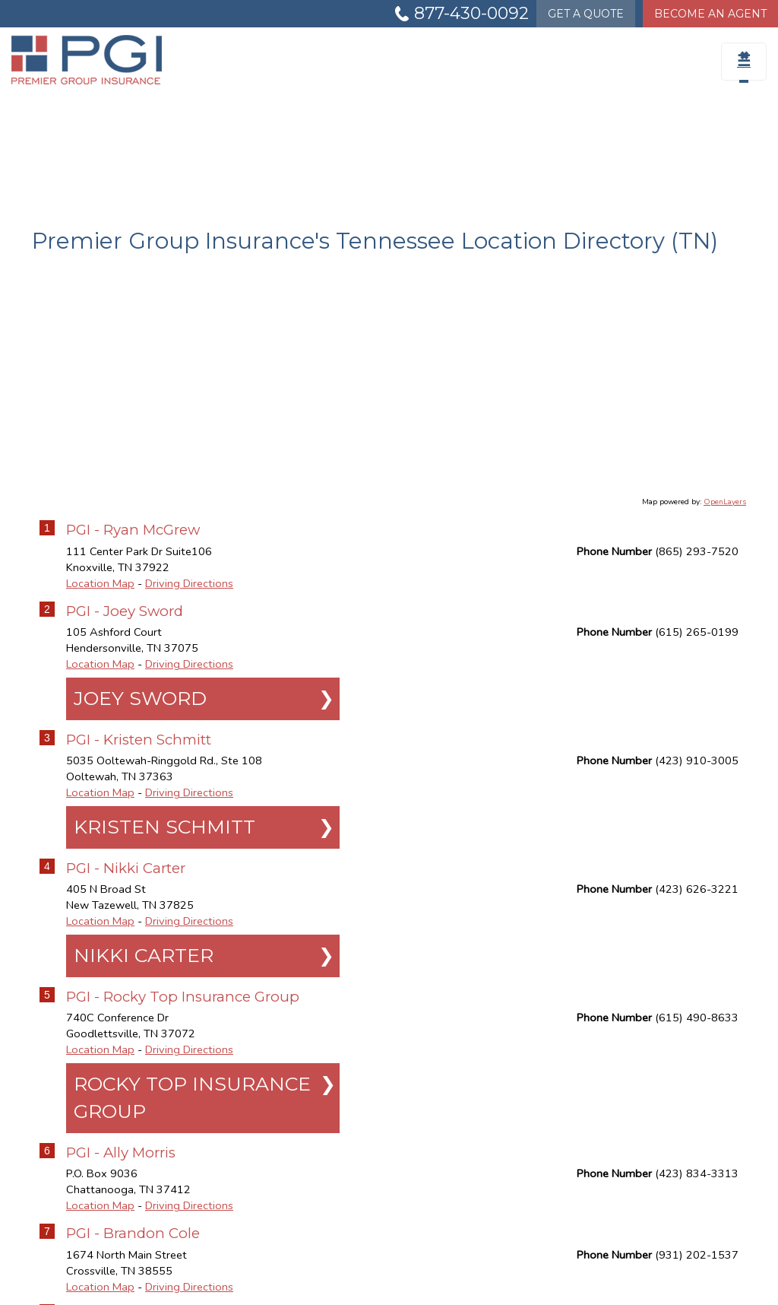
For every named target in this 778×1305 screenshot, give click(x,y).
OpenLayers (725, 502)
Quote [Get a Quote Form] (586, 14)
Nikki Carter (143, 955)
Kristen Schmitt (164, 826)
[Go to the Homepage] (97, 59)
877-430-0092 (471, 13)
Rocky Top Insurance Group (192, 1097)
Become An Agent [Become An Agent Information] (710, 14)
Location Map (100, 583)
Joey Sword (140, 698)
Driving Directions (189, 583)
